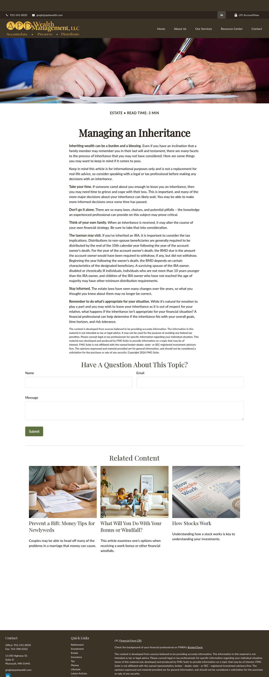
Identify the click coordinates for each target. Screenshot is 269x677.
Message (31, 386)
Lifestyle (76, 658)
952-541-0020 (16, 3)
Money (75, 654)
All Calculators (79, 670)
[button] (161, 17)
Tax (73, 649)
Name (29, 362)
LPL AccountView (246, 3)
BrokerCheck (195, 636)
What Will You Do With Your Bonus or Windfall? (131, 515)
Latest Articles (79, 662)
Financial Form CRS (130, 629)
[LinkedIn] (221, 3)
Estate (74, 641)
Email (140, 362)
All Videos (76, 666)
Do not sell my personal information (216, 673)
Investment (77, 637)
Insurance (76, 645)
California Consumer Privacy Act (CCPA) (231, 669)
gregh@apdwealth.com (47, 3)
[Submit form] (34, 420)
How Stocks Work (191, 511)
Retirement (77, 633)
